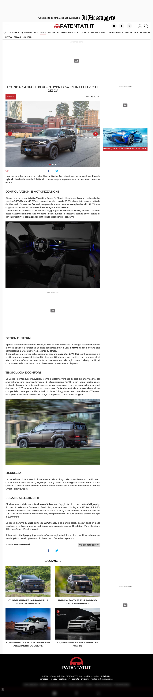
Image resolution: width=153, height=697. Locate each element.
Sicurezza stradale (67, 32)
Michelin (27, 37)
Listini (83, 32)
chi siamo (85, 679)
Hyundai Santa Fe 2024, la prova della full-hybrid (77, 602)
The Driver (145, 32)
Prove (51, 32)
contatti (75, 679)
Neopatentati (115, 32)
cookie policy (64, 679)
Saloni (17, 37)
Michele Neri (105, 676)
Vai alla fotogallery (88, 544)
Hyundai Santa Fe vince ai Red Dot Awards (77, 644)
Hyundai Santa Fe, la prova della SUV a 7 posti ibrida (28, 602)
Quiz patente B (11, 32)
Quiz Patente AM (29, 32)
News (43, 33)
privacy (54, 679)
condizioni (44, 679)
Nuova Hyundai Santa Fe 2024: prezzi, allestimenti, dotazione (28, 644)
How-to (8, 37)
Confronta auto (97, 32)
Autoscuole (131, 32)
